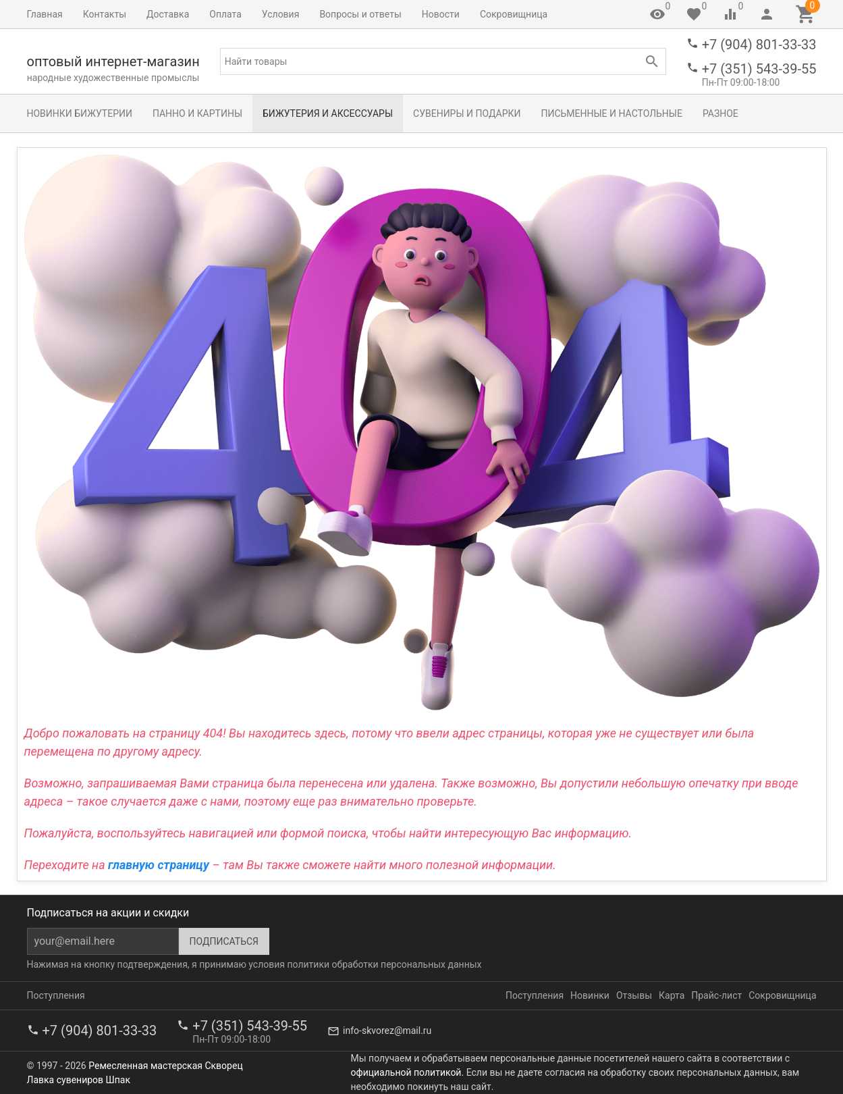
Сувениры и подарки (466, 113)
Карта (671, 995)
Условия (281, 14)
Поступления (56, 995)
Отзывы (634, 995)
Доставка (167, 14)
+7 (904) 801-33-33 (759, 44)
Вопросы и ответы (360, 14)
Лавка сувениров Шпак (78, 1079)
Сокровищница (513, 14)
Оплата (225, 14)
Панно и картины (197, 113)
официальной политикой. (407, 1072)
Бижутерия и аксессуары (328, 113)
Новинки (589, 995)
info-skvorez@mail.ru (387, 1030)
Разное (720, 113)
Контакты (104, 14)
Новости (441, 14)
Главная (45, 14)
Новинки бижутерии (79, 113)
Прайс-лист (716, 995)
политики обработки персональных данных (384, 964)
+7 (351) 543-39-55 (759, 69)
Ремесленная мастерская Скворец (165, 1065)
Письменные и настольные (611, 113)
